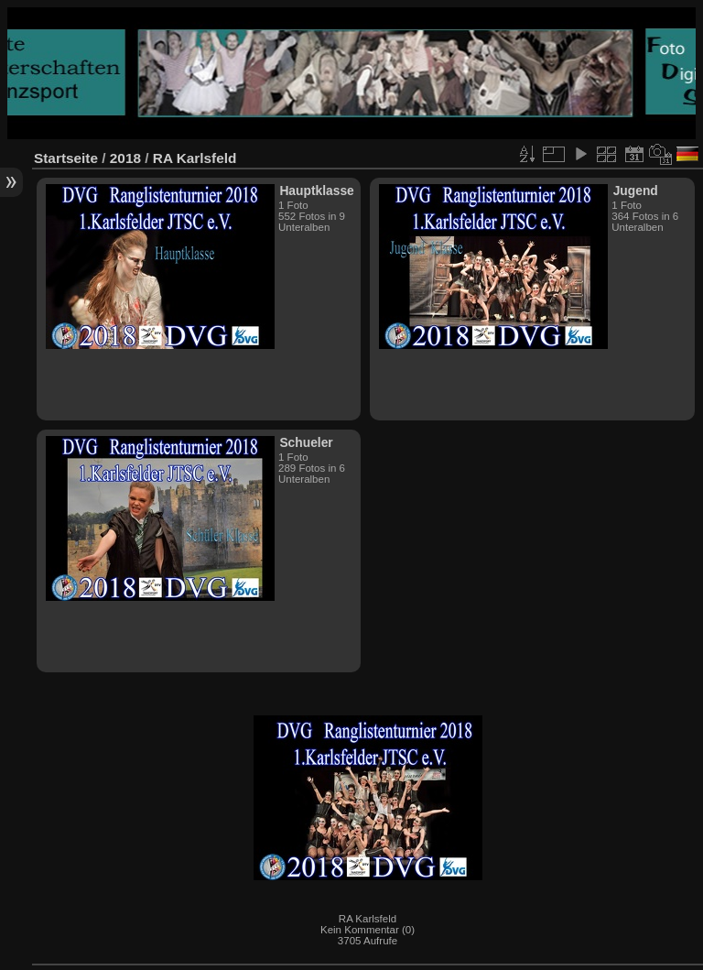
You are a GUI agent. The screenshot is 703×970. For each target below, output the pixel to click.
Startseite (66, 158)
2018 (125, 158)
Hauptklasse (316, 190)
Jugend (635, 190)
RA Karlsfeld (195, 158)
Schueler (305, 442)
